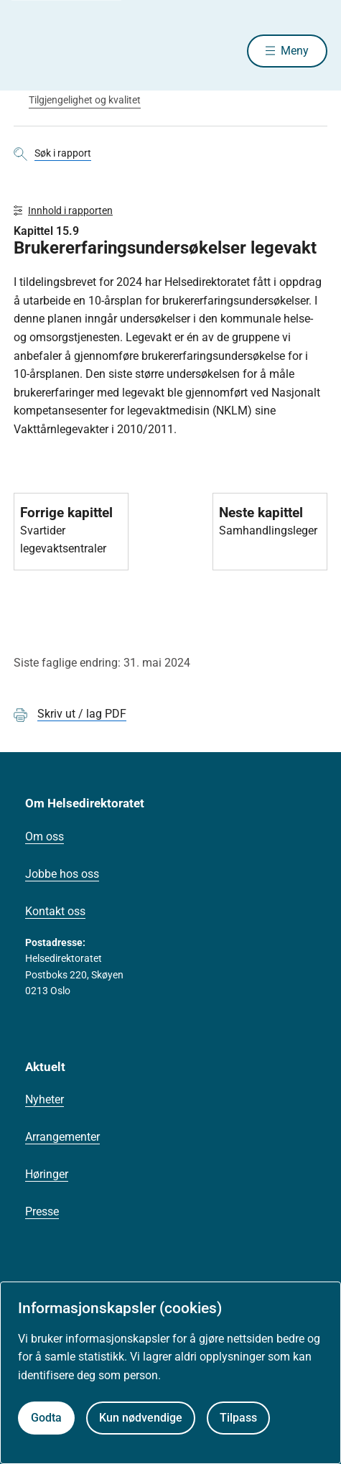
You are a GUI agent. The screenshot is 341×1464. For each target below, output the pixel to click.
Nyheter (44, 1099)
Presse (42, 1211)
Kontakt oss (55, 911)
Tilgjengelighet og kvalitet (85, 100)
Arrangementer (62, 1137)
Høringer (46, 1174)
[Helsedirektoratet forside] (31, 50)
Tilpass (238, 1417)
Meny (295, 50)
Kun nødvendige (140, 1417)
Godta (46, 1417)
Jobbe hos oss (62, 874)
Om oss (44, 836)
